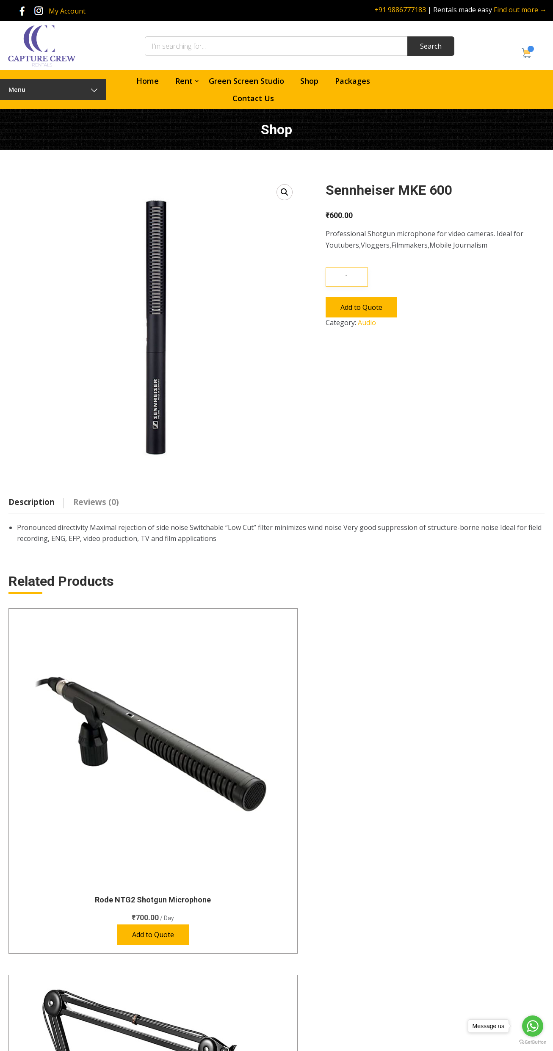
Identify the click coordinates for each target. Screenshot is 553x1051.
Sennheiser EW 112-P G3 (345, 741)
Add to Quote (361, 307)
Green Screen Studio (246, 81)
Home (147, 81)
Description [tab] (31, 502)
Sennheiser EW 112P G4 (482, 741)
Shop (309, 81)
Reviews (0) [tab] (96, 502)
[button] (284, 192)
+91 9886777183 (400, 9)
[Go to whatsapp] (532, 1026)
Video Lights (196, 987)
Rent (184, 81)
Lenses (189, 941)
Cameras (191, 910)
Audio (367, 322)
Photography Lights (206, 956)
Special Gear (196, 972)
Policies (302, 972)
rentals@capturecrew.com (475, 978)
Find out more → (520, 9)
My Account (67, 11)
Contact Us (253, 98)
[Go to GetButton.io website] (532, 1042)
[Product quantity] (347, 277)
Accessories (195, 1003)
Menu (52, 89)
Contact (303, 956)
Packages (352, 81)
